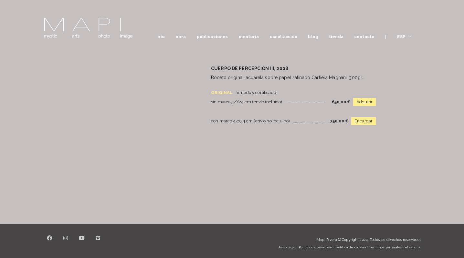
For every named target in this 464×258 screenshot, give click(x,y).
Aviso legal (287, 247)
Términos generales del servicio (395, 247)
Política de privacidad (316, 247)
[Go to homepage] (88, 28)
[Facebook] (49, 241)
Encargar (363, 121)
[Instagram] (65, 241)
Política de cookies (351, 247)
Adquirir (364, 101)
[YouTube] (81, 241)
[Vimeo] (97, 241)
